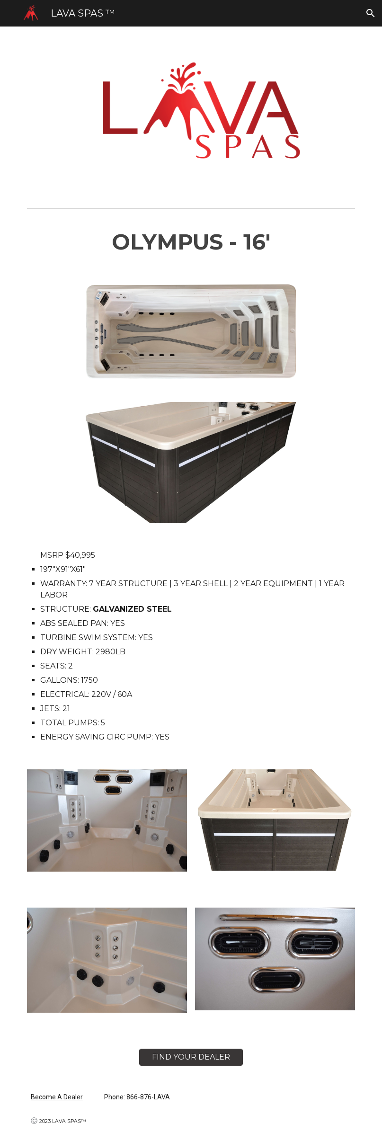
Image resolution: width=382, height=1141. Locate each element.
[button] (370, 13)
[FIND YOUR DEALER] (191, 1057)
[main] (191, 242)
